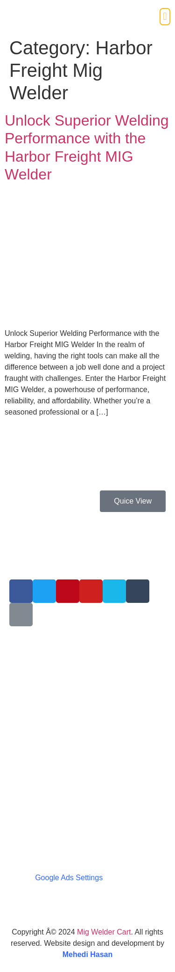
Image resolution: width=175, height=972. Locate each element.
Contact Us (27, 713)
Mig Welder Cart (104, 932)
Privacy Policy (32, 677)
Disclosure (26, 731)
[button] (165, 16)
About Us (24, 641)
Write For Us (30, 659)
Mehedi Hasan (88, 954)
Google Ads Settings (69, 878)
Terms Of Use (32, 695)
